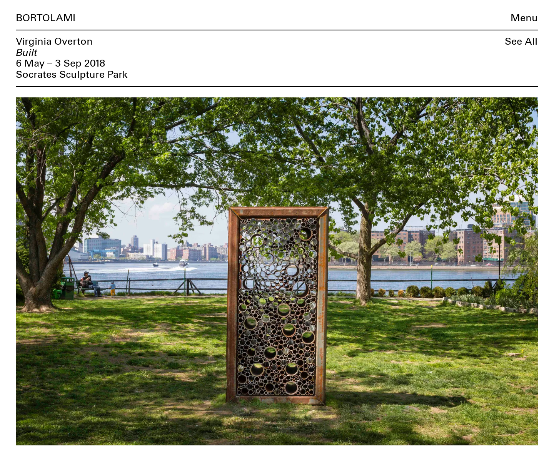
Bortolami (45, 18)
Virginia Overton (54, 42)
